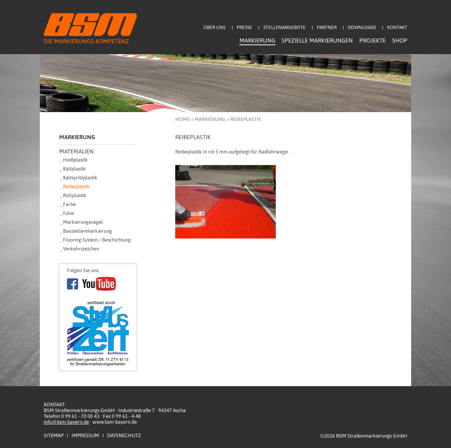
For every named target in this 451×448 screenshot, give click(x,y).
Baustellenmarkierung (87, 231)
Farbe (69, 204)
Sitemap (53, 435)
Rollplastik (74, 195)
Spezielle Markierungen (317, 40)
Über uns (214, 27)
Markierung (257, 40)
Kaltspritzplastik (80, 178)
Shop (399, 40)
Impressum (85, 435)
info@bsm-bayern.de (66, 422)
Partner (327, 27)
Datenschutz (124, 435)
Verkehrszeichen (81, 249)
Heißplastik (75, 160)
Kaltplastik (74, 169)
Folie (68, 213)
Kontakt (397, 27)
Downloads (362, 27)
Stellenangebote (284, 27)
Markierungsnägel (83, 222)
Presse (244, 27)
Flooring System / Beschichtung (97, 240)
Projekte (372, 40)
